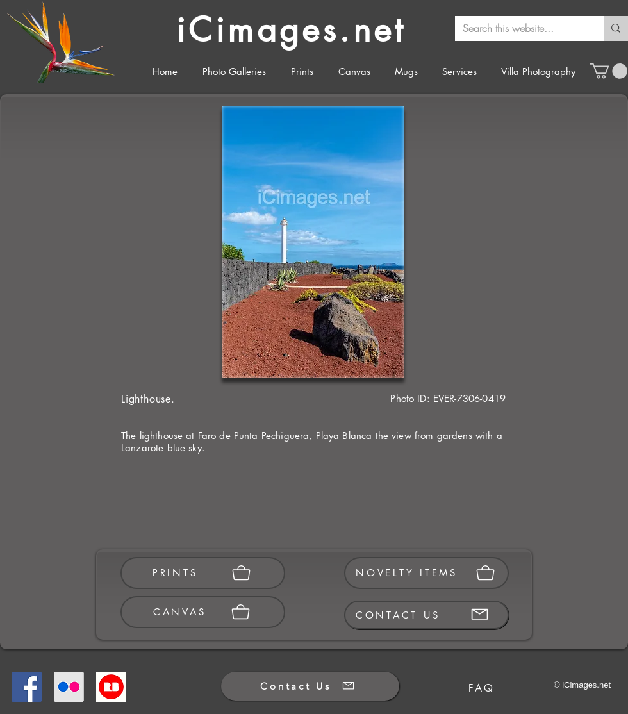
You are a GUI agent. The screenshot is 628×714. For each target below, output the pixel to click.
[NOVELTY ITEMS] (426, 573)
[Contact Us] (310, 686)
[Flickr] (69, 687)
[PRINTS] (202, 573)
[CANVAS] (202, 612)
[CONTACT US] (426, 615)
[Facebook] (27, 687)
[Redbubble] (111, 687)
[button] (608, 71)
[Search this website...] (520, 28)
